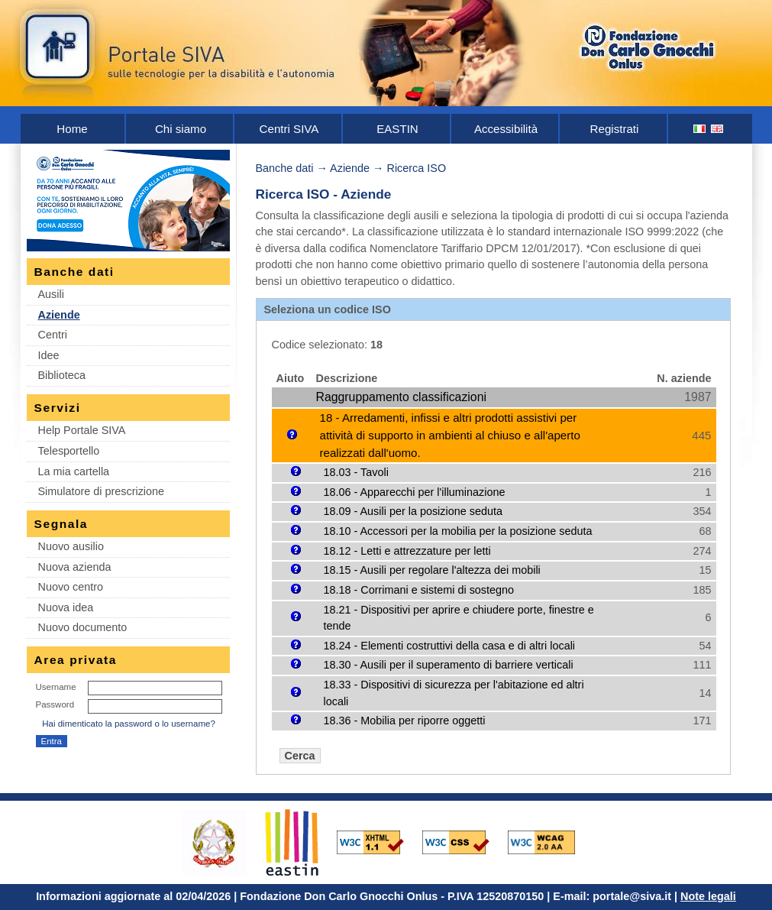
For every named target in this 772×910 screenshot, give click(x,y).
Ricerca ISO (417, 168)
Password (55, 704)
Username (56, 686)
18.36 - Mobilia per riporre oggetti (405, 720)
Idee (49, 355)
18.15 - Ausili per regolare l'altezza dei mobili (432, 570)
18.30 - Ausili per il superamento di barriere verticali (448, 665)
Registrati (614, 128)
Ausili (51, 294)
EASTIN (397, 128)
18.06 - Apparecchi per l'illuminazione (415, 492)
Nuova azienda (74, 567)
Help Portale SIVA (82, 430)
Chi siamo (180, 128)
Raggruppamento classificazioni (401, 396)
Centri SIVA (289, 128)
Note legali (708, 896)
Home (72, 128)
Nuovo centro (71, 587)
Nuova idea (66, 607)
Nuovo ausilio (71, 546)
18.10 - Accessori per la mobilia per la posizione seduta (458, 531)
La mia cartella (74, 471)
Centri (52, 335)
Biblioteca (62, 375)
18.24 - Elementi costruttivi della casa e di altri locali (450, 646)
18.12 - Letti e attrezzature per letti (407, 551)
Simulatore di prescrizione (101, 491)
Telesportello (69, 451)
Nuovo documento (83, 627)
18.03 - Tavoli (356, 472)
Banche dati (285, 168)
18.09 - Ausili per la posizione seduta (413, 511)
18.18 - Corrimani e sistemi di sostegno (419, 590)
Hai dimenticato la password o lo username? (128, 723)
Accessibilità (506, 128)
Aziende (59, 315)
